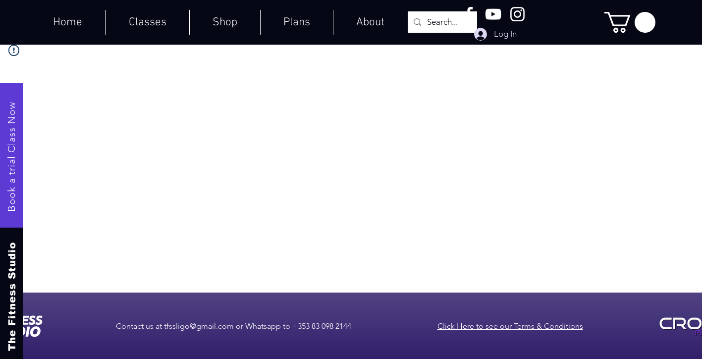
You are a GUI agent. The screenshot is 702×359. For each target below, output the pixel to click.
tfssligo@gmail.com (199, 326)
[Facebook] (469, 14)
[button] (629, 22)
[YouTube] (493, 14)
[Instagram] (517, 14)
